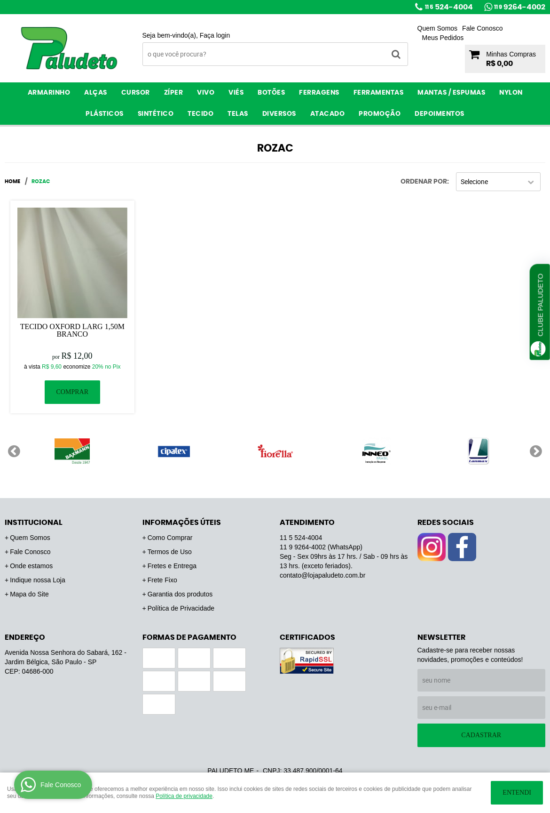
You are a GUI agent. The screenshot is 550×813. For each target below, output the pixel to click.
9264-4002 (519, 7)
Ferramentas (379, 92)
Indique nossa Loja (37, 580)
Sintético (156, 114)
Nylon (511, 92)
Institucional (34, 522)
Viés (236, 92)
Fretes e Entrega (172, 566)
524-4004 (449, 7)
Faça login (215, 35)
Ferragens (319, 92)
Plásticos (105, 114)
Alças (95, 92)
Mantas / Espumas (451, 92)
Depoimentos (439, 114)
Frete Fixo (162, 580)
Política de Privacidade (181, 608)
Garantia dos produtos (180, 594)
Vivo (205, 92)
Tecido (200, 114)
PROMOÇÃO (380, 114)
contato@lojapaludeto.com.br (322, 575)
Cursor (135, 92)
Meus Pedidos (443, 37)
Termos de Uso (170, 551)
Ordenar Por (424, 181)
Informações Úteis (181, 522)
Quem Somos (437, 28)
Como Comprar (170, 537)
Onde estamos (31, 566)
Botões (271, 92)
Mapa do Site (29, 594)
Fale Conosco (482, 28)
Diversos (279, 114)
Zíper (173, 92)
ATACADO (327, 114)
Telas (238, 114)
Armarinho (49, 92)
